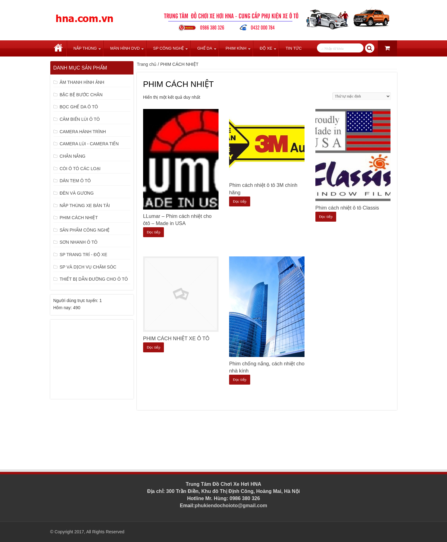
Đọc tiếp (153, 232)
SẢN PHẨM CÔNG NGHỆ (85, 230)
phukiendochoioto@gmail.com (231, 505)
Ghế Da (204, 48)
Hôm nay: (63, 307)
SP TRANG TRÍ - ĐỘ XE (83, 254)
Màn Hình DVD (125, 48)
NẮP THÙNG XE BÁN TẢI (85, 205)
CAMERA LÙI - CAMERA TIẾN (89, 143)
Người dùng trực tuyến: (76, 300)
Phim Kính (236, 48)
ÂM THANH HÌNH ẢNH (82, 82)
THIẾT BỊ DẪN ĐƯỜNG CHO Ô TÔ (94, 279)
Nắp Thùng (85, 48)
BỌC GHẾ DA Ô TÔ (79, 106)
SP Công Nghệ (168, 48)
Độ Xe (266, 48)
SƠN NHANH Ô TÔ (78, 242)
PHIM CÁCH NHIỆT (79, 217)
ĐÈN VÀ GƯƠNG (77, 193)
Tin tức (294, 48)
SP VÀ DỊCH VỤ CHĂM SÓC (88, 266)
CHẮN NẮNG (72, 156)
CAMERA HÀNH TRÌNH (83, 131)
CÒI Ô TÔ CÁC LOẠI (80, 168)
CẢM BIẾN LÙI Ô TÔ (80, 119)
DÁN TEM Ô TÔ (75, 180)
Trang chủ (58, 48)
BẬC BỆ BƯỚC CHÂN (81, 94)
